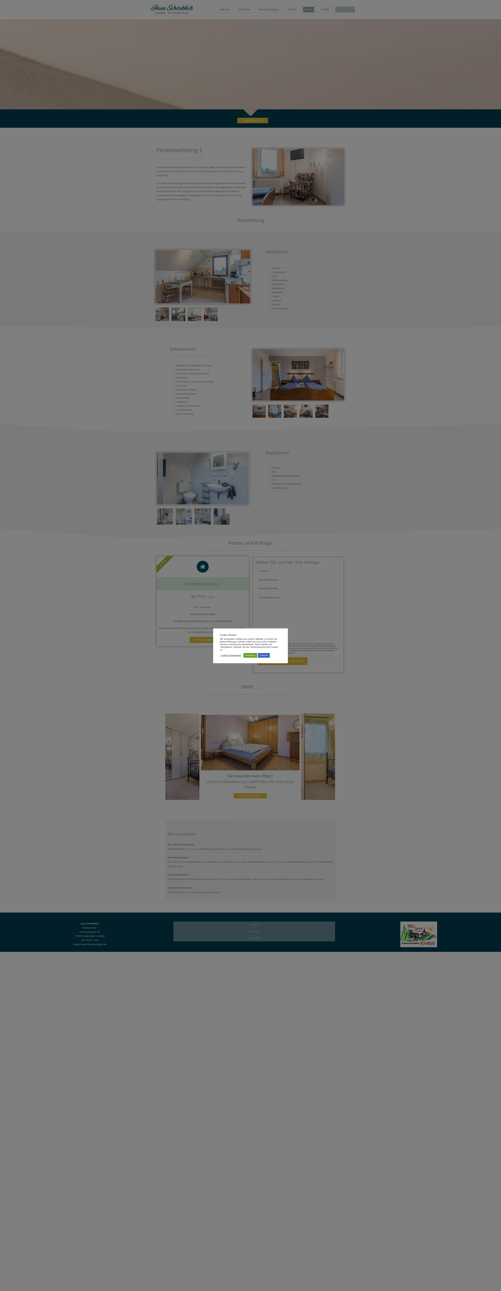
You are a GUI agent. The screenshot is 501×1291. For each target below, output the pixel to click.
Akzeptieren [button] (250, 655)
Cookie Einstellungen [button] (231, 655)
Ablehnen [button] (264, 655)
